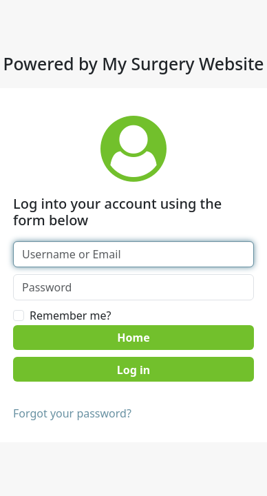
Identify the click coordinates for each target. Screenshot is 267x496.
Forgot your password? (72, 413)
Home (133, 337)
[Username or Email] (133, 254)
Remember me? (70, 315)
